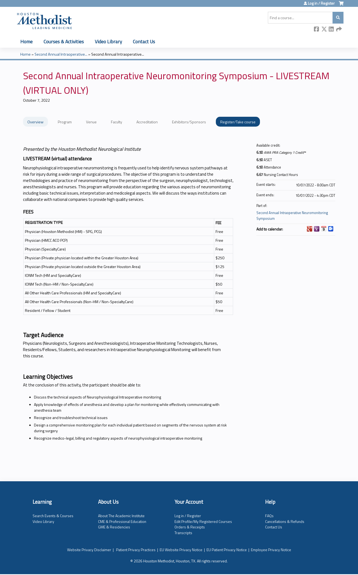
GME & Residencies (114, 527)
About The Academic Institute (121, 516)
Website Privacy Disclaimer (89, 550)
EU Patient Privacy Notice (227, 550)
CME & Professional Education (122, 521)
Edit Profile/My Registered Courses (203, 521)
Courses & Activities (64, 41)
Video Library (108, 41)
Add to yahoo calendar (316, 229)
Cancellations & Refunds (284, 521)
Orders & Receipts (189, 527)
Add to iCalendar (324, 228)
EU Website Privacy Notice (181, 550)
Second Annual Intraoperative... (61, 54)
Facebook (316, 29)
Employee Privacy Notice (271, 550)
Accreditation (147, 122)
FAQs (269, 516)
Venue (91, 122)
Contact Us (144, 41)
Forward (339, 29)
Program (65, 122)
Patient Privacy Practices (136, 550)
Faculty (116, 122)
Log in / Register (321, 3)
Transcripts (183, 533)
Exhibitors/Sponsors (189, 122)
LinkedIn (331, 29)
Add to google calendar (309, 229)
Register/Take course (238, 122)
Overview (35, 122)
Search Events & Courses (53, 516)
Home (26, 41)
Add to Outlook (331, 229)
